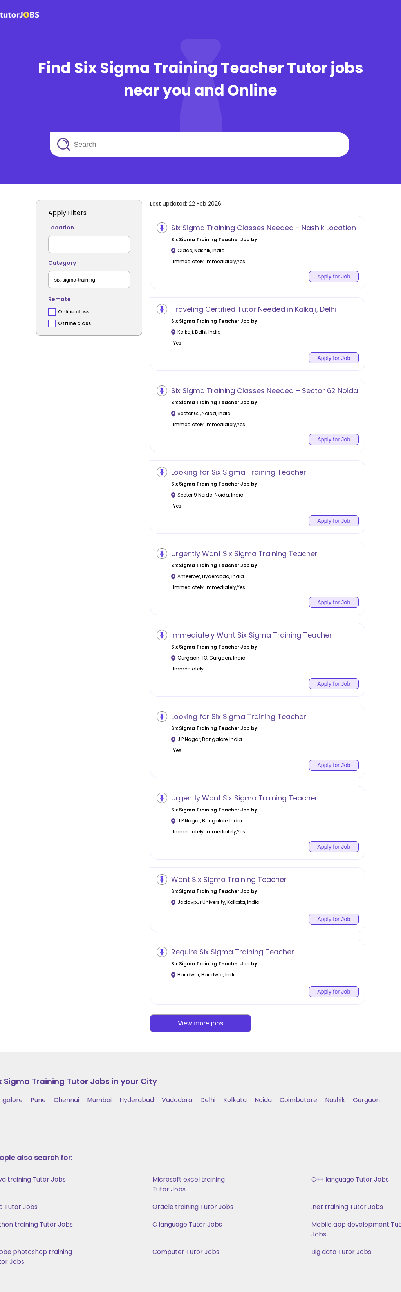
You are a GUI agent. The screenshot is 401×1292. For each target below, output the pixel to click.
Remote (59, 299)
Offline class (74, 323)
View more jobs (200, 1023)
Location (61, 227)
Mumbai (99, 1099)
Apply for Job (333, 276)
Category (62, 263)
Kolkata (235, 1099)
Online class (73, 311)
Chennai (66, 1099)
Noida (263, 1099)
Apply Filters (67, 212)
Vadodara (177, 1099)
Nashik (335, 1099)
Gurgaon (366, 1099)
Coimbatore (298, 1099)
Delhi (207, 1099)
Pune (38, 1099)
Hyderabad (136, 1099)
